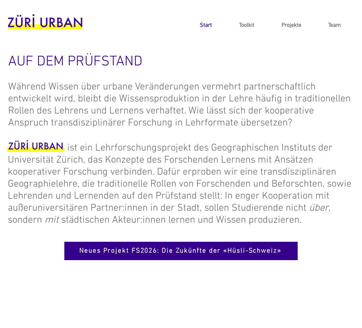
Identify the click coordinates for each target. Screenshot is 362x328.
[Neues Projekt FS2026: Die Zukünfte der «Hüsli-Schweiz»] (181, 251)
